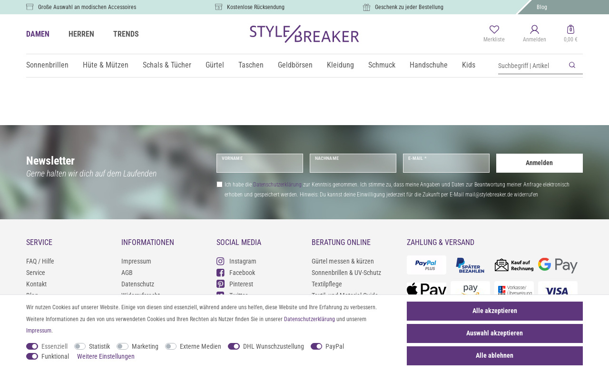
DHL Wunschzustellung (273, 346)
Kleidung (340, 64)
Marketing (145, 346)
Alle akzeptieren (494, 310)
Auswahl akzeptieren (494, 333)
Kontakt (36, 284)
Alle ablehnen (494, 355)
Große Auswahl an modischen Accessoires (87, 7)
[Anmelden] (534, 34)
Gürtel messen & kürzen (343, 261)
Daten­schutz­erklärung (309, 319)
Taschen (251, 64)
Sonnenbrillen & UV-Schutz (346, 272)
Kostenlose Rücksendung (256, 7)
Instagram (236, 261)
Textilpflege (327, 284)
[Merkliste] (494, 34)
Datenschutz (137, 284)
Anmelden (539, 162)
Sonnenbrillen (47, 64)
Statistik (99, 346)
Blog (542, 7)
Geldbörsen (295, 64)
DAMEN (37, 34)
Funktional (55, 356)
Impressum (136, 261)
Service (35, 272)
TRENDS (126, 34)
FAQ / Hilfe (40, 261)
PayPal (334, 346)
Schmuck (381, 64)
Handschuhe (429, 64)
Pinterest (234, 284)
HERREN (81, 34)
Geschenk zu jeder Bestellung (409, 7)
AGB (127, 272)
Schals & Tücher (167, 64)
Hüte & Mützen (105, 64)
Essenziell (54, 346)
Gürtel (215, 64)
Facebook (235, 272)
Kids (468, 64)
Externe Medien (200, 346)
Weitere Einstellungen (106, 356)
